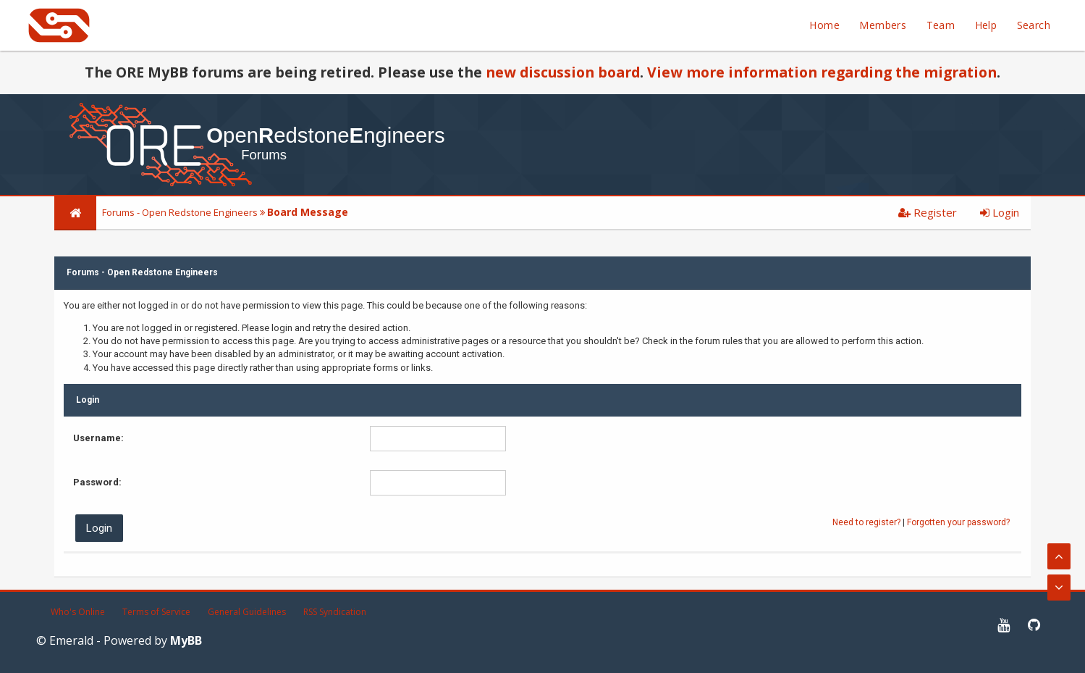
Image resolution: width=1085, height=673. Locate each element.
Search (1033, 25)
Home (824, 25)
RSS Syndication (334, 612)
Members (882, 25)
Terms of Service (156, 612)
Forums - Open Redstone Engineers (180, 212)
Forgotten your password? (958, 522)
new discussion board (563, 72)
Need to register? (866, 522)
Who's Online (78, 612)
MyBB (186, 640)
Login (999, 212)
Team (940, 25)
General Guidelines (247, 612)
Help (986, 25)
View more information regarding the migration (822, 72)
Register (927, 212)
